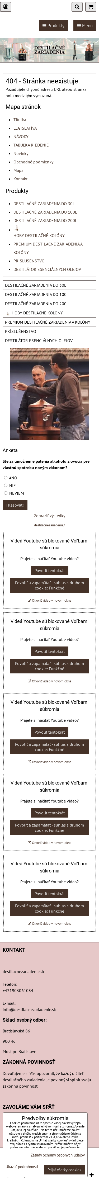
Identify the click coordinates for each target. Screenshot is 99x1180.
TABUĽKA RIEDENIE (31, 145)
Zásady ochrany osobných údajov (58, 1155)
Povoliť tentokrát (50, 570)
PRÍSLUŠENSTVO (29, 260)
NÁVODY (21, 136)
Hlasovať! (15, 505)
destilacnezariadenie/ (49, 525)
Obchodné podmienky (33, 161)
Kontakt (20, 178)
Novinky (20, 153)
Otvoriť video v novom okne (50, 600)
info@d (10, 1009)
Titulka (19, 119)
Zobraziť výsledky (49, 515)
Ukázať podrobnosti (22, 1167)
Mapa (18, 170)
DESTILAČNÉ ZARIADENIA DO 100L (45, 212)
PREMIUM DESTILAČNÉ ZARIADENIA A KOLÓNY (47, 322)
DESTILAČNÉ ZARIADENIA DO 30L (44, 203)
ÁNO (10, 477)
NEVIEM (14, 493)
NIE (10, 485)
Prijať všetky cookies (64, 1169)
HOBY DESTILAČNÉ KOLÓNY (34, 312)
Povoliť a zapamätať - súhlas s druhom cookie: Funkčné (49, 585)
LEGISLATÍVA (25, 128)
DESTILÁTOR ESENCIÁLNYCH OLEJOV (47, 269)
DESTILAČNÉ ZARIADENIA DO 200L (45, 220)
